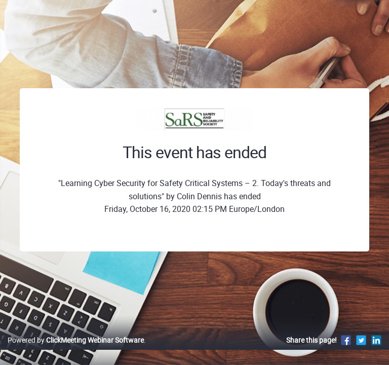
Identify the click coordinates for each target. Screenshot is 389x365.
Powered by (76, 340)
